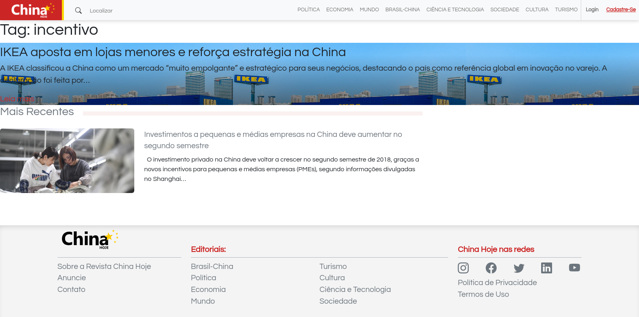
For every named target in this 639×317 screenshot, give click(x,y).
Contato (71, 290)
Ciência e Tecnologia (455, 10)
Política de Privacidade (497, 283)
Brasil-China (402, 10)
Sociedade (505, 10)
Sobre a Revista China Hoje (104, 266)
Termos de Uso (483, 294)
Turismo (566, 10)
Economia (339, 10)
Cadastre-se (621, 10)
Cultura (537, 10)
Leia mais (17, 99)
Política (309, 10)
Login (592, 10)
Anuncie (71, 278)
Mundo (369, 10)
